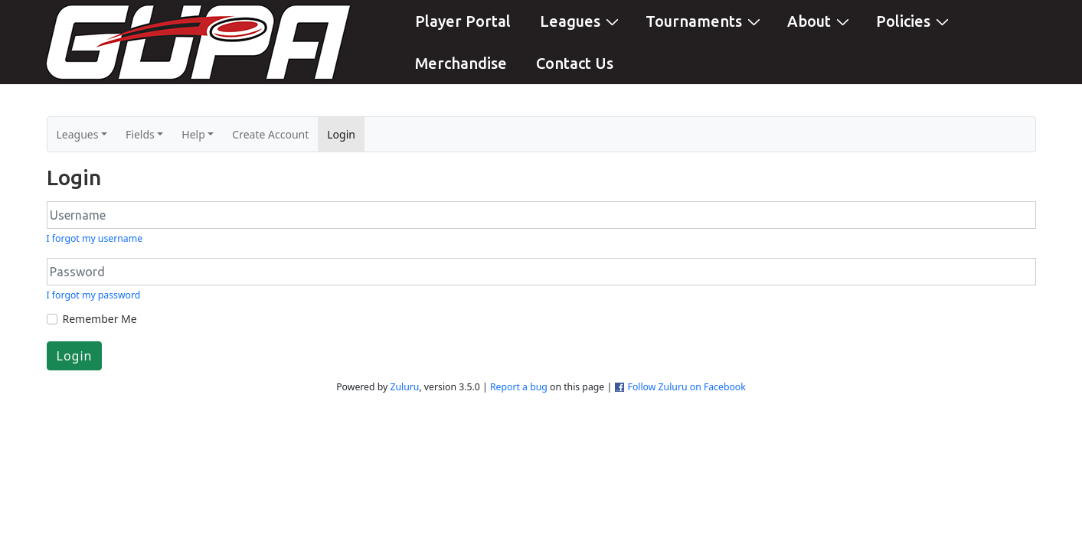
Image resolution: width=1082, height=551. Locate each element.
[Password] (541, 271)
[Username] (541, 215)
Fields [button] (140, 134)
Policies (914, 20)
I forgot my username (95, 238)
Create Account (270, 134)
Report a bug (519, 386)
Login (345, 134)
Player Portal (463, 21)
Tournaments (705, 20)
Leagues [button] (78, 134)
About (820, 20)
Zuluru (404, 386)
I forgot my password (94, 295)
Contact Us (574, 63)
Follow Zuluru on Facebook (687, 386)
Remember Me (100, 318)
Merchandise (461, 63)
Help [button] (193, 134)
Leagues (581, 20)
